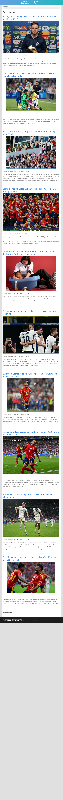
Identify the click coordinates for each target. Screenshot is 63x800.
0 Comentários (21, 55)
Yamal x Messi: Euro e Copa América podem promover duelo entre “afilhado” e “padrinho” (29, 252)
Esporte (27, 55)
